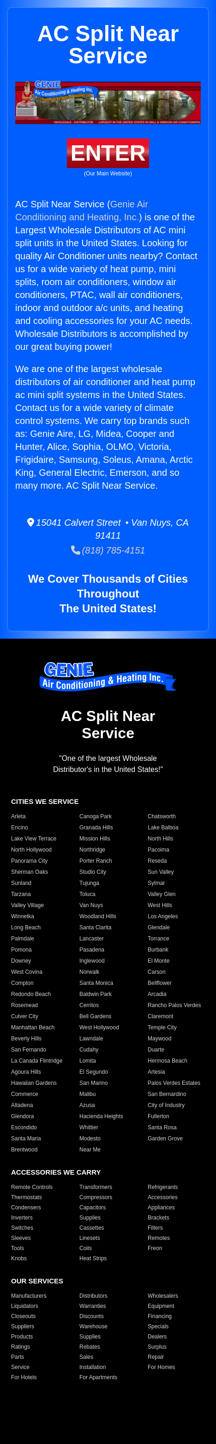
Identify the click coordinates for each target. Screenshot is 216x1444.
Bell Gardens (95, 1016)
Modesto (90, 1138)
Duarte (156, 1049)
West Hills (160, 905)
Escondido (24, 1127)
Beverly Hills (26, 1038)
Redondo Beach (31, 994)
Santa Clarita (95, 927)
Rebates (89, 1347)
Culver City (24, 1016)
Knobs (19, 1258)
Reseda (157, 861)
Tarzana (21, 894)
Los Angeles (163, 916)
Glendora (22, 1116)
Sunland (21, 883)
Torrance (158, 938)
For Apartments (98, 1377)
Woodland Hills (97, 916)
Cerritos (89, 1005)
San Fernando (28, 1049)
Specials (158, 1326)
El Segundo (93, 1072)
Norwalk (89, 972)
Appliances (161, 1207)
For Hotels (23, 1377)
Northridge (92, 849)
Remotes (159, 1238)
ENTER (108, 153)
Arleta (18, 816)
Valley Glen (161, 894)
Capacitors (92, 1207)
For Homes (161, 1367)
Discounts (91, 1316)
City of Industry (166, 1105)
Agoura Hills (26, 1072)
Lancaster (91, 938)
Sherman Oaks (29, 872)
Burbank (158, 949)
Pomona (21, 949)
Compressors (95, 1197)
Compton (22, 983)
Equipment (161, 1306)
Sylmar (156, 883)
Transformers (95, 1187)
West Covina (26, 972)
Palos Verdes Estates (174, 1083)
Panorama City (29, 861)
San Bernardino (167, 1094)
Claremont (160, 1016)
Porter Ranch (95, 861)
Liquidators (24, 1306)
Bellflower (160, 983)
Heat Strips (93, 1258)
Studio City (92, 872)
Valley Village (27, 905)
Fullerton (158, 1116)
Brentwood (24, 1149)
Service (20, 1367)
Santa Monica (96, 983)
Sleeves (21, 1238)
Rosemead (24, 1005)
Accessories (163, 1197)
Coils (85, 1248)
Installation (92, 1367)
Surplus (157, 1347)
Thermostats (26, 1197)
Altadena (22, 1105)
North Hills (160, 838)
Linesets (89, 1238)
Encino (19, 827)
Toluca (87, 894)
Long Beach (26, 927)
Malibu (87, 1094)
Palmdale (22, 938)
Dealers (157, 1336)
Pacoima (158, 849)
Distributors (93, 1296)
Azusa (87, 1105)
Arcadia (157, 994)
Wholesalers (163, 1296)
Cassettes (91, 1228)
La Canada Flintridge (36, 1061)
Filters (155, 1228)
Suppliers (22, 1326)
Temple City (162, 1027)
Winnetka (22, 916)
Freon (155, 1248)
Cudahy (88, 1049)
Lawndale (91, 1038)
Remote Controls (32, 1187)
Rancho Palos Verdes (174, 1005)
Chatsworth (162, 816)
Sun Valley (161, 872)
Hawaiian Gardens (34, 1083)
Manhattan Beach (32, 1027)
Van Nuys (91, 905)
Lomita (87, 1061)
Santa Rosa (162, 1127)
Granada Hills (96, 827)
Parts (17, 1357)
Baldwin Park (95, 994)
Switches (22, 1228)
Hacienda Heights (101, 1116)
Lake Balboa (163, 827)
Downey (21, 961)
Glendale (159, 927)
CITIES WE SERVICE (44, 801)
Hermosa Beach (167, 1061)
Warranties (92, 1306)
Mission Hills (94, 838)
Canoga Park (95, 816)
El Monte (158, 961)
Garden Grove (165, 1138)
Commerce (24, 1094)
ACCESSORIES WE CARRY (56, 1172)
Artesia (156, 1072)
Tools (17, 1248)
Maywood (159, 1038)
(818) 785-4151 (108, 550)
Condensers (26, 1207)
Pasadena (91, 949)
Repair (156, 1357)
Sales (86, 1357)
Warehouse (93, 1326)
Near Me (90, 1149)
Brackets (158, 1217)
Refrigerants (163, 1187)
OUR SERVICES (37, 1281)
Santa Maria (26, 1138)
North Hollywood (31, 849)
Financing (160, 1316)
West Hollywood (99, 1027)
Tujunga (89, 883)
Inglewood (92, 961)
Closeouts (23, 1316)
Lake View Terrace (33, 838)
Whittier (88, 1127)
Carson (157, 972)
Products (22, 1336)
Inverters (22, 1217)
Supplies (90, 1217)
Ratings (20, 1347)
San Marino (93, 1083)
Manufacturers (29, 1296)
